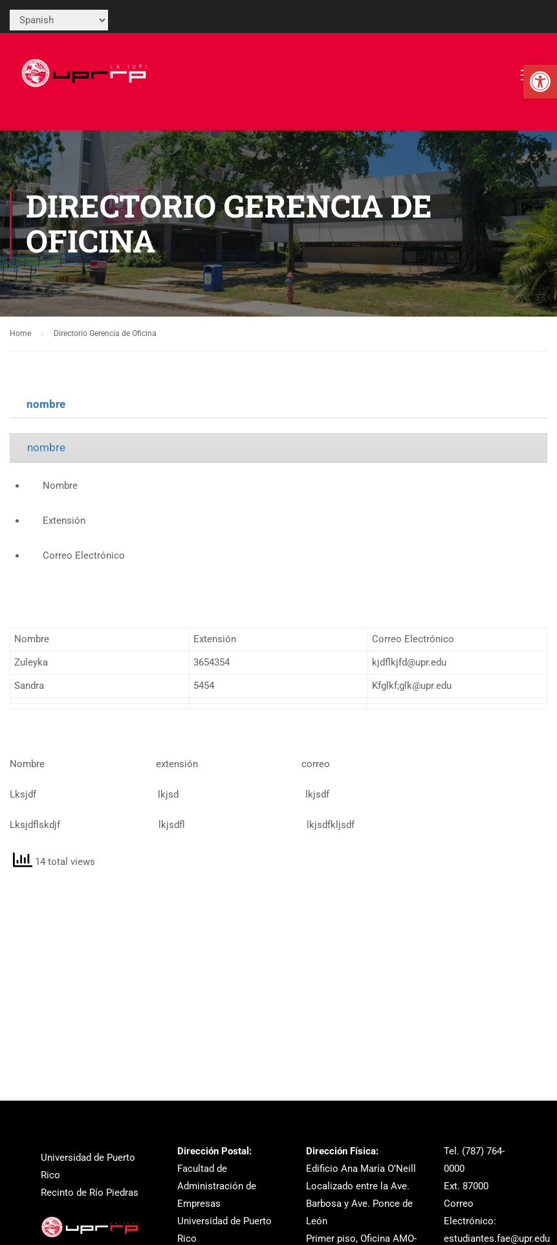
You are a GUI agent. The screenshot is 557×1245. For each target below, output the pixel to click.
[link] (540, 81)
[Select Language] (59, 20)
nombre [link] (46, 404)
